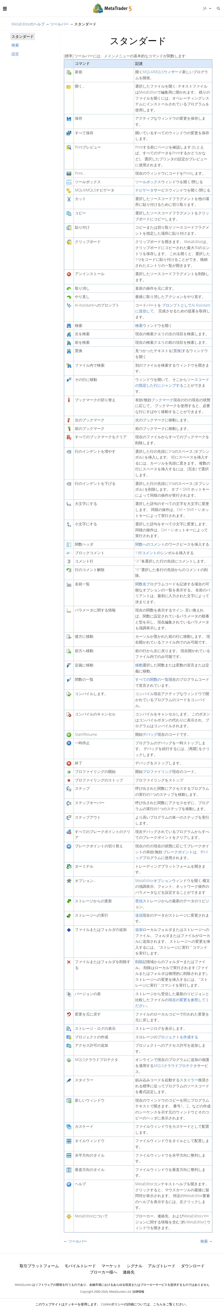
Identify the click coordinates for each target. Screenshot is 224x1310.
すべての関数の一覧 (152, 679)
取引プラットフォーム (39, 1265)
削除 (139, 961)
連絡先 (129, 1272)
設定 (15, 53)
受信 (139, 900)
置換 (177, 350)
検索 (15, 45)
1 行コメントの (147, 552)
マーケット (111, 1265)
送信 (139, 915)
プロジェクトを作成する (177, 1036)
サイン (177, 610)
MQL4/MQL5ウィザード (162, 71)
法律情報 (138, 1291)
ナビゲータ (144, 190)
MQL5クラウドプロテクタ (175, 1065)
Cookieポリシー (112, 1304)
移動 (139, 665)
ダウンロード (193, 1265)
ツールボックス (148, 181)
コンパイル (144, 693)
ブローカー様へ (103, 1272)
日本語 (205, 8)
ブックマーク (162, 399)
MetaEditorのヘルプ (28, 24)
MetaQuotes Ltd (120, 1291)
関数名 (140, 584)
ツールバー (59, 24)
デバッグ (150, 734)
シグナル (134, 1265)
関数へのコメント (150, 544)
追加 (139, 929)
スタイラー (189, 1079)
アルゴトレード (161, 1265)
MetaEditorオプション (153, 880)
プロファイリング (157, 771)
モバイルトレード (80, 1265)
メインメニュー (117, 55)
